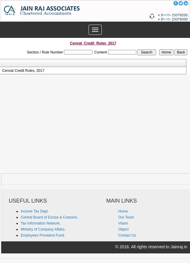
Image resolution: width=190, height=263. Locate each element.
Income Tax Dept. (35, 211)
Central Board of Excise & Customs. (49, 217)
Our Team (126, 217)
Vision (123, 223)
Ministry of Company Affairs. (43, 229)
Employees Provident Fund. (43, 235)
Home (123, 211)
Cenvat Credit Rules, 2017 (23, 71)
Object (123, 229)
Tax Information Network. (41, 223)
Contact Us (127, 235)
